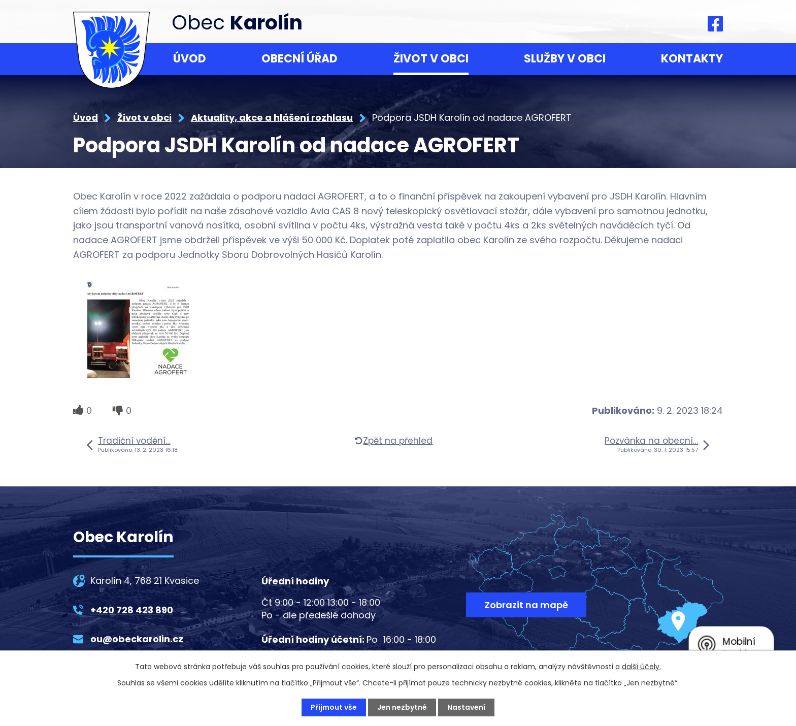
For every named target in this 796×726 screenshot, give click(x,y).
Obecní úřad (299, 59)
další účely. (641, 667)
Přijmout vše (334, 707)
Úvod (189, 59)
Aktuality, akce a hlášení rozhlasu (272, 117)
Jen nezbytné (402, 707)
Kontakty (692, 59)
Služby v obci (565, 59)
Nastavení (466, 707)
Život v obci (431, 59)
